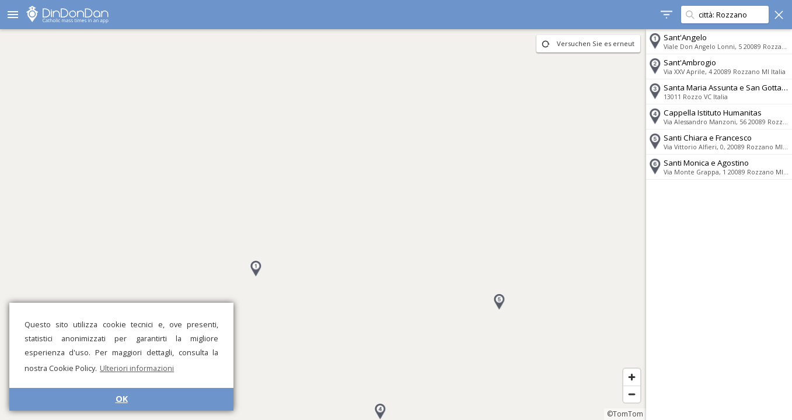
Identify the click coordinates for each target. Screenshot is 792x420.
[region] (323, 224)
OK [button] (122, 398)
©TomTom (625, 414)
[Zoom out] (631, 394)
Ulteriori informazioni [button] (137, 368)
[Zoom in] (631, 377)
